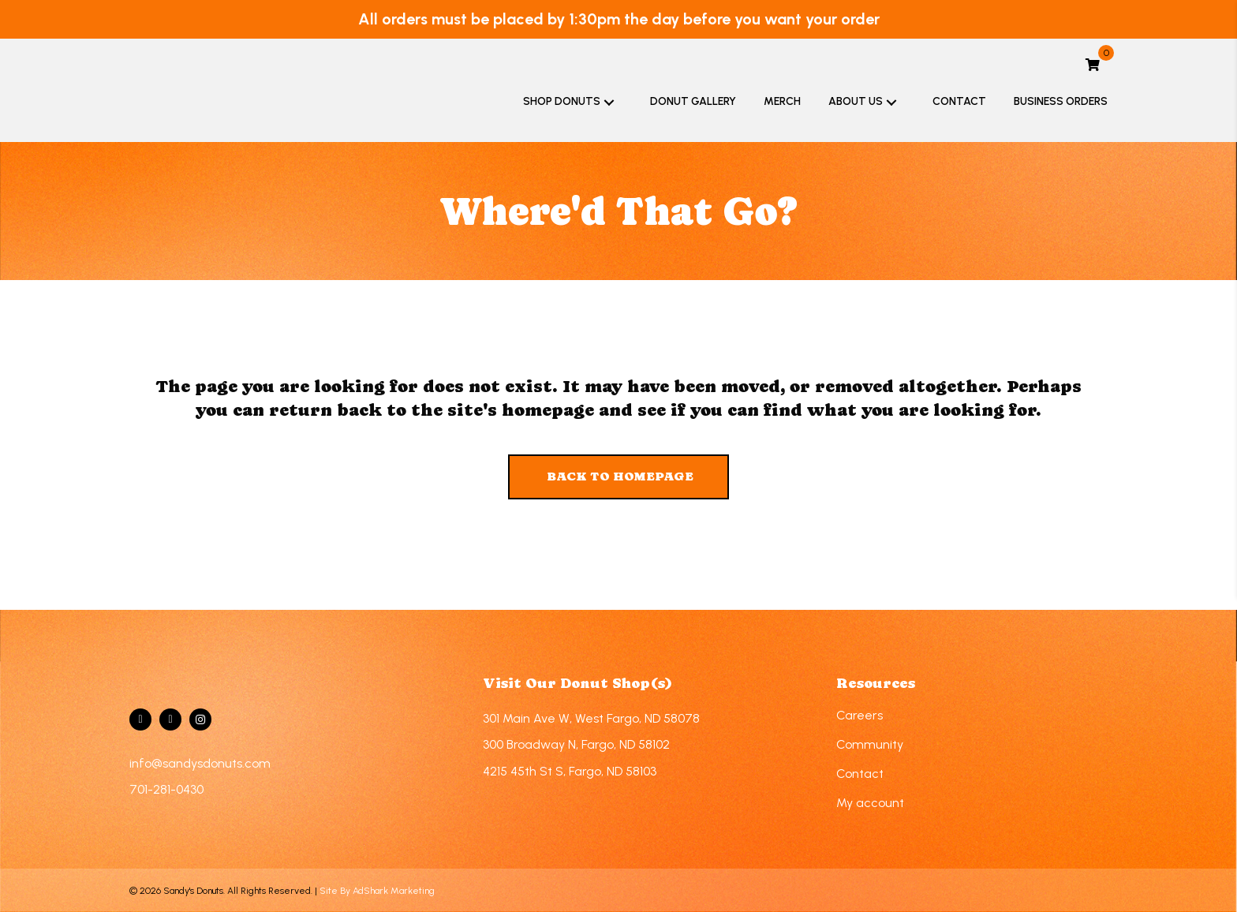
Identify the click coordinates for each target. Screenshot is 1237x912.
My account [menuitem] (870, 802)
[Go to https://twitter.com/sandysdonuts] (170, 719)
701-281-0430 (166, 789)
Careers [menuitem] (859, 715)
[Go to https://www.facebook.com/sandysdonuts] (140, 719)
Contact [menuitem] (860, 773)
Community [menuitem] (869, 744)
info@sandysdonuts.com (200, 763)
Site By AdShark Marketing (377, 890)
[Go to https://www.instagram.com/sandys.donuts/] (200, 719)
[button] (609, 102)
